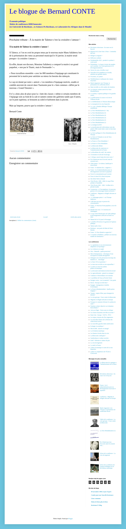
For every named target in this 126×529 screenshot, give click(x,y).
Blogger (70, 518)
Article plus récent (15, 217)
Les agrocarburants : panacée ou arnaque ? (102, 273)
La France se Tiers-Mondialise (98, 143)
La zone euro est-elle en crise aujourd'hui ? (102, 264)
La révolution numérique (97, 331)
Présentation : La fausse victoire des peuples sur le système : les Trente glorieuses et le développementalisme (102, 66)
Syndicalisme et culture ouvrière (99, 338)
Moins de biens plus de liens (99, 502)
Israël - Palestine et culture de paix (100, 340)
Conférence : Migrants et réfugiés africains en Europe (108, 397)
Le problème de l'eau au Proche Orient (101, 278)
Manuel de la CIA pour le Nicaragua (100, 219)
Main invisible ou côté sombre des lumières (102, 87)
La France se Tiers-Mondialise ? (99, 141)
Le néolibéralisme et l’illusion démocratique (102, 102)
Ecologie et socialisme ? (97, 326)
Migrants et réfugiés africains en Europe (101, 299)
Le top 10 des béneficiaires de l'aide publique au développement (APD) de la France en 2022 (103, 215)
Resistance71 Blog (96, 505)
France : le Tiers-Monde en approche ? (101, 232)
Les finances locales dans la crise (99, 333)
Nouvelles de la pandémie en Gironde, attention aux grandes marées (101, 73)
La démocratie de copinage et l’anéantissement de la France (108, 363)
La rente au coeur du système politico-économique (98, 267)
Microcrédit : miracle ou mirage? (99, 328)
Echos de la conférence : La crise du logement (108, 454)
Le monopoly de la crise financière (100, 104)
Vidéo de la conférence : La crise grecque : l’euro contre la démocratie (108, 421)
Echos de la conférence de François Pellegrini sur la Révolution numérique (107, 466)
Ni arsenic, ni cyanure (96, 76)
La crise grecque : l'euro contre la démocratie (103, 297)
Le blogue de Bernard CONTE (52, 11)
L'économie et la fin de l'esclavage (100, 154)
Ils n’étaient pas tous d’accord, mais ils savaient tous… (107, 443)
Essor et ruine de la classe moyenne (100, 176)
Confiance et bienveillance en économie (101, 275)
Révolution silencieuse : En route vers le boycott (107, 374)
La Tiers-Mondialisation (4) (98, 115)
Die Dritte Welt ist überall (97, 179)
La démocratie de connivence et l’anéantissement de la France (99, 149)
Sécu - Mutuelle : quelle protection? (100, 251)
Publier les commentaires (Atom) (27, 220)
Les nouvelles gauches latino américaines (102, 324)
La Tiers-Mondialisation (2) (98, 120)
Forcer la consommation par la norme (100, 174)
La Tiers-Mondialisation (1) (98, 122)
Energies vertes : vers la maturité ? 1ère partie (103, 280)
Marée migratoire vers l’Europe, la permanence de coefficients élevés (100, 84)
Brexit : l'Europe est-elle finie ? (99, 283)
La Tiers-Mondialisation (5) (98, 113)
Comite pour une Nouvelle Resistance (102, 495)
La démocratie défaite (96, 146)
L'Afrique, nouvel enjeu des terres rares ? (102, 157)
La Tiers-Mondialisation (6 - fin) (99, 110)
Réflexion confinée (95, 58)
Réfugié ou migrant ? (96, 55)
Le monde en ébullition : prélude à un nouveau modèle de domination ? (103, 235)
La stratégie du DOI (96, 125)
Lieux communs (96, 498)
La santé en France (95, 345)
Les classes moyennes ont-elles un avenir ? (102, 312)
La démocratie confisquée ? (98, 335)
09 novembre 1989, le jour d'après (101, 492)
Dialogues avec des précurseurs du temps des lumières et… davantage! (103, 258)
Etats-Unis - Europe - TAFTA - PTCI (100, 315)
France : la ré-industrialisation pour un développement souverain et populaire (101, 170)
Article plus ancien (75, 217)
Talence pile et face (95, 226)
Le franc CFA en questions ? (98, 262)
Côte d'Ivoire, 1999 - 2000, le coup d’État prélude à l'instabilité (102, 182)
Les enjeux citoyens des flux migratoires (101, 317)
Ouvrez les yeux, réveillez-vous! (99, 70)
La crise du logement (96, 343)
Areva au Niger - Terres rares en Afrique (101, 310)
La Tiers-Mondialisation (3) (98, 118)
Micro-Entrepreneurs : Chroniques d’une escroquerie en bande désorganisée (101, 254)
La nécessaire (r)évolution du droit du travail (103, 271)
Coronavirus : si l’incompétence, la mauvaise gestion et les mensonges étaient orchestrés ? (103, 190)
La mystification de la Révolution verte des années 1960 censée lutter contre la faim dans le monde (103, 128)
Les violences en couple (97, 249)
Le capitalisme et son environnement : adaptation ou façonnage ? (101, 245)
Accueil (45, 217)
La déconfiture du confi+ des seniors (100, 152)
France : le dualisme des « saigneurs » (101, 167)
